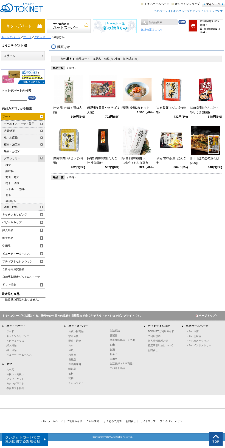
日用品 (113, 358)
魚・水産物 (11, 137)
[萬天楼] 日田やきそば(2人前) (103, 110)
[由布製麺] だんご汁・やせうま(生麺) (204, 110)
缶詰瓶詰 (115, 330)
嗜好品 (72, 368)
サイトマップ (147, 421)
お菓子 (113, 354)
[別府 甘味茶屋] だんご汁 (171, 160)
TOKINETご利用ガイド (161, 331)
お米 (8, 195)
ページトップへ (207, 315)
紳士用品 (7, 238)
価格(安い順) (112, 58)
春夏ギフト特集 (15, 388)
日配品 (72, 359)
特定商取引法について (160, 345)
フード (27, 37)
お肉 (70, 345)
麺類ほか (11, 201)
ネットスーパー (78, 326)
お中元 (10, 369)
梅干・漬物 (12, 183)
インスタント (76, 382)
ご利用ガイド (74, 421)
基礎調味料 (74, 364)
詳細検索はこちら (152, 29)
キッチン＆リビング (14, 214)
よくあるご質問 (112, 421)
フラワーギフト (15, 378)
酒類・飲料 (11, 207)
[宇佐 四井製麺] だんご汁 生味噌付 (102, 160)
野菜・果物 (74, 340)
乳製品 (113, 335)
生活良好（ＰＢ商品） (122, 363)
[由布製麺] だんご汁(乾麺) (171, 110)
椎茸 (8, 165)
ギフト (10, 364)
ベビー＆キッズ (12, 222)
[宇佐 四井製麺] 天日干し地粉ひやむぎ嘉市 (136, 160)
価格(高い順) (130, 58)
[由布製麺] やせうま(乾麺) (68, 160)
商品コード (83, 58)
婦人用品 (7, 230)
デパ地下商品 (117, 368)
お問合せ (153, 350)
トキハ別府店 (193, 336)
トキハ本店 (192, 331)
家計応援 (73, 336)
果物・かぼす (12, 151)
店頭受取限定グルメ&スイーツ (21, 276)
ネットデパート (10, 37)
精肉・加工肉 (12, 144)
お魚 (70, 350)
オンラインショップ (187, 4)
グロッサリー (42, 37)
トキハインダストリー (198, 345)
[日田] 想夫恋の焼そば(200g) (204, 160)
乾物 (70, 378)
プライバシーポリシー (172, 421)
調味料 (10, 171)
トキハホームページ (156, 4)
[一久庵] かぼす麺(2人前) (67, 110)
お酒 (112, 349)
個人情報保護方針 (158, 340)
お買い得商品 (76, 331)
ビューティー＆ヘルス (16, 253)
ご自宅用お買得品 (13, 269)
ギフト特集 (9, 284)
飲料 (70, 373)
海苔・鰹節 (12, 177)
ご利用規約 (154, 336)
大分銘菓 (9, 130)
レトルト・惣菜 (15, 189)
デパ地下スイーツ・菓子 (19, 123)
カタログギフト (15, 383)
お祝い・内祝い (15, 374)
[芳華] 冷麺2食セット (135, 107)
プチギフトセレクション (17, 261)
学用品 (6, 245)
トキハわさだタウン (197, 340)
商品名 (97, 58)
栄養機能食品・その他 (122, 340)
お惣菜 (72, 354)
